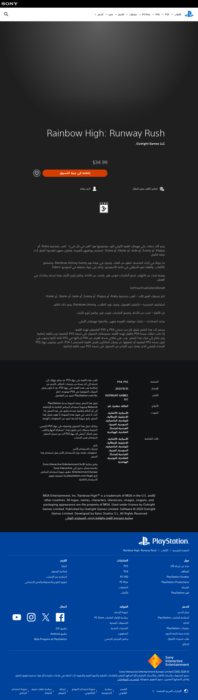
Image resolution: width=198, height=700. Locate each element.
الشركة (185, 587)
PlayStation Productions (175, 582)
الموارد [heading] (124, 607)
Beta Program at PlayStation (50, 639)
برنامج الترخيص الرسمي (116, 639)
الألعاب (177, 14)
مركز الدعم (183, 612)
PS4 (158, 14)
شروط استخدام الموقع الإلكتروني (83, 691)
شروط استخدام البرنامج (19, 691)
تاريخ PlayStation (180, 592)
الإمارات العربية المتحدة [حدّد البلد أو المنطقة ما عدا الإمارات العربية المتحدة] (170, 691)
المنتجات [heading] (122, 560)
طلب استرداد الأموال (178, 639)
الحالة (186, 623)
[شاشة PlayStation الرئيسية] (189, 14)
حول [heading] (186, 560)
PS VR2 (124, 577)
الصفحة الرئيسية (181, 550)
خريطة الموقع (62, 691)
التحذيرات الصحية (119, 628)
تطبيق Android (59, 634)
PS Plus (146, 14)
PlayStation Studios (178, 577)
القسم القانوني (123, 691)
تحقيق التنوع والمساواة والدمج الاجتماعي (46, 582)
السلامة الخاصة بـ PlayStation (173, 617)
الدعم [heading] (185, 607)
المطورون (123, 633)
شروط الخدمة (121, 612)
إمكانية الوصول (59, 571)
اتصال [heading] (63, 607)
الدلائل (185, 644)
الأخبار (121, 14)
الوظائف (185, 571)
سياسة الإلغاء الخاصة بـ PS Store (111, 617)
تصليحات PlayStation (178, 628)
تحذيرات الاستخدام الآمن (85, 449)
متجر (111, 14)
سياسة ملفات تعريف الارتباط (41, 691)
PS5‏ (167, 14)
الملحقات (123, 587)
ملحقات (133, 14)
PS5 (126, 566)
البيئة (64, 566)
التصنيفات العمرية (119, 623)
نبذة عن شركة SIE (180, 566)
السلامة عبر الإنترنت (56, 577)
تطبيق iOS (61, 628)
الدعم (100, 14)
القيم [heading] (63, 560)
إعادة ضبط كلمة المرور (177, 633)
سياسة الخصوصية (107, 691)
